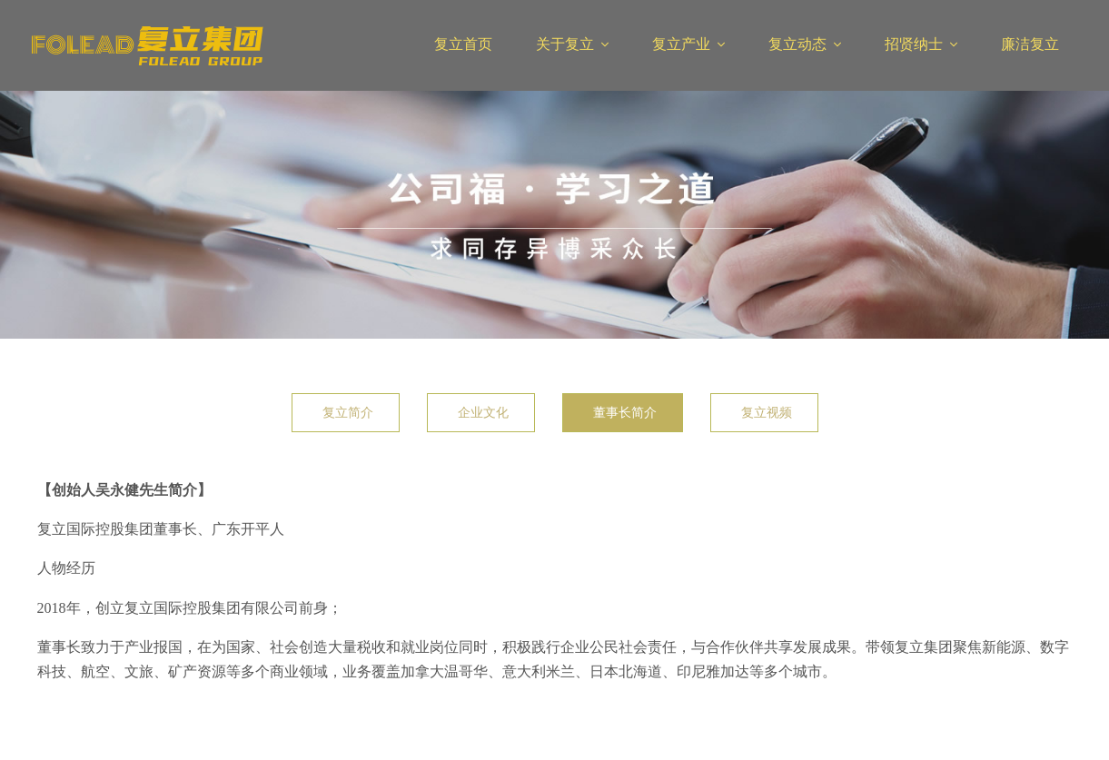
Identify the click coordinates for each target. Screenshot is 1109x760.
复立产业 (681, 44)
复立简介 (347, 412)
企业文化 (483, 412)
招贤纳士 (914, 44)
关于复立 (565, 44)
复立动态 (797, 44)
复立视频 (766, 412)
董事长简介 (625, 412)
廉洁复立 (1030, 44)
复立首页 (463, 44)
